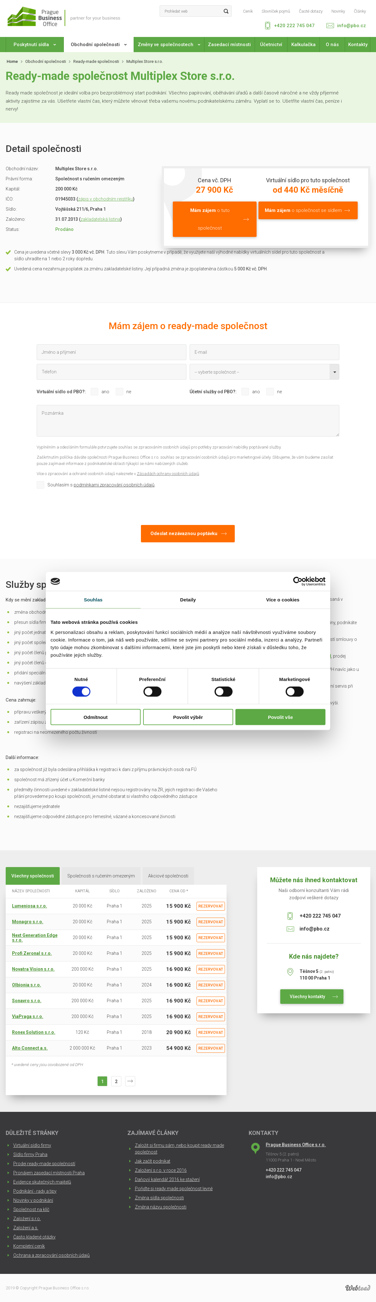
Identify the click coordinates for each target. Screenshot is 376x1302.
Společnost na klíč (31, 1209)
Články (360, 11)
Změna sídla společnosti (159, 1197)
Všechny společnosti (32, 875)
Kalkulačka (303, 44)
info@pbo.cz (351, 25)
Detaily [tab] (188, 599)
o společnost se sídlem (303, 210)
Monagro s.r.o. (27, 921)
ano (105, 391)
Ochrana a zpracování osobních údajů (51, 1255)
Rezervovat (210, 906)
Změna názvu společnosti (160, 1206)
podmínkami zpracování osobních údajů (114, 484)
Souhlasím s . (101, 484)
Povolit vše (280, 717)
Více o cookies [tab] (283, 599)
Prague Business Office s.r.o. (296, 1144)
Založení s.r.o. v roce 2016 (161, 1170)
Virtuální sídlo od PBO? (61, 391)
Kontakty (357, 44)
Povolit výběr (188, 717)
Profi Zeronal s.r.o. (32, 953)
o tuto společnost (210, 219)
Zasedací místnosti (229, 44)
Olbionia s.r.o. (26, 984)
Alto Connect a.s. (30, 1048)
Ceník (248, 11)
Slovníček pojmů (276, 11)
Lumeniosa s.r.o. (29, 905)
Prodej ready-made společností (44, 1163)
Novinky (338, 11)
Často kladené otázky (34, 1236)
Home (12, 61)
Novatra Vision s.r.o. (33, 969)
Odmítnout (96, 717)
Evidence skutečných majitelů (42, 1181)
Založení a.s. (25, 1227)
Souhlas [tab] (93, 599)
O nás (332, 44)
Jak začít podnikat (152, 1161)
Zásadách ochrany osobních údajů (168, 473)
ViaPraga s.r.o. (27, 1016)
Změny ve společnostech (169, 44)
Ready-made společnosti (96, 61)
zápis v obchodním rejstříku (105, 199)
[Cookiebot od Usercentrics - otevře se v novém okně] (297, 581)
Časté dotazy (311, 11)
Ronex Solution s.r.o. (33, 1032)
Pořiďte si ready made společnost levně (174, 1188)
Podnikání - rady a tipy (35, 1191)
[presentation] (85, 505)
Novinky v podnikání (33, 1200)
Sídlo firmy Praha (30, 1154)
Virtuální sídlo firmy (32, 1145)
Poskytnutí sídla (35, 44)
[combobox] (264, 372)
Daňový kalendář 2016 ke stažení (167, 1179)
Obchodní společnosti (99, 44)
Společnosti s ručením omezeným (101, 875)
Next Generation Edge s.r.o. (35, 938)
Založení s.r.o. (27, 1218)
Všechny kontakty (307, 996)
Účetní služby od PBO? (212, 391)
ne (128, 391)
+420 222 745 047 (294, 25)
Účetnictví (271, 44)
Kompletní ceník (29, 1246)
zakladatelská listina (100, 219)
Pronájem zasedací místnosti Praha (49, 1172)
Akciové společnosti (168, 875)
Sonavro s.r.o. (26, 1000)
